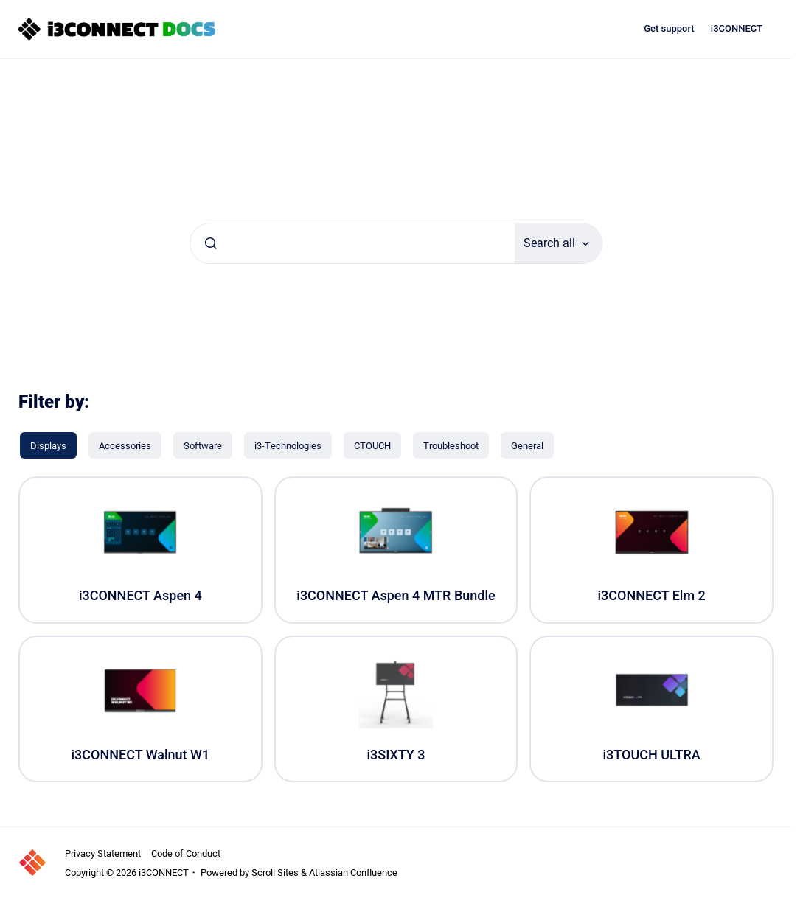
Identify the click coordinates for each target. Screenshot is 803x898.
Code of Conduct (185, 853)
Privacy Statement (103, 853)
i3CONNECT (736, 28)
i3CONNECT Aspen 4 (140, 595)
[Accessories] (124, 445)
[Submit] (211, 243)
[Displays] (48, 445)
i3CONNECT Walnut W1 (141, 754)
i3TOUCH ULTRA (652, 754)
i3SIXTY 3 (395, 754)
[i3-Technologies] (288, 445)
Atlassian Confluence (353, 872)
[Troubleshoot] (451, 445)
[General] (527, 445)
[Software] (202, 445)
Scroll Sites (275, 872)
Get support (669, 28)
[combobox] (352, 243)
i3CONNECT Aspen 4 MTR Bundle (395, 595)
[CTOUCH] (372, 445)
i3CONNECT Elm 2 (651, 595)
